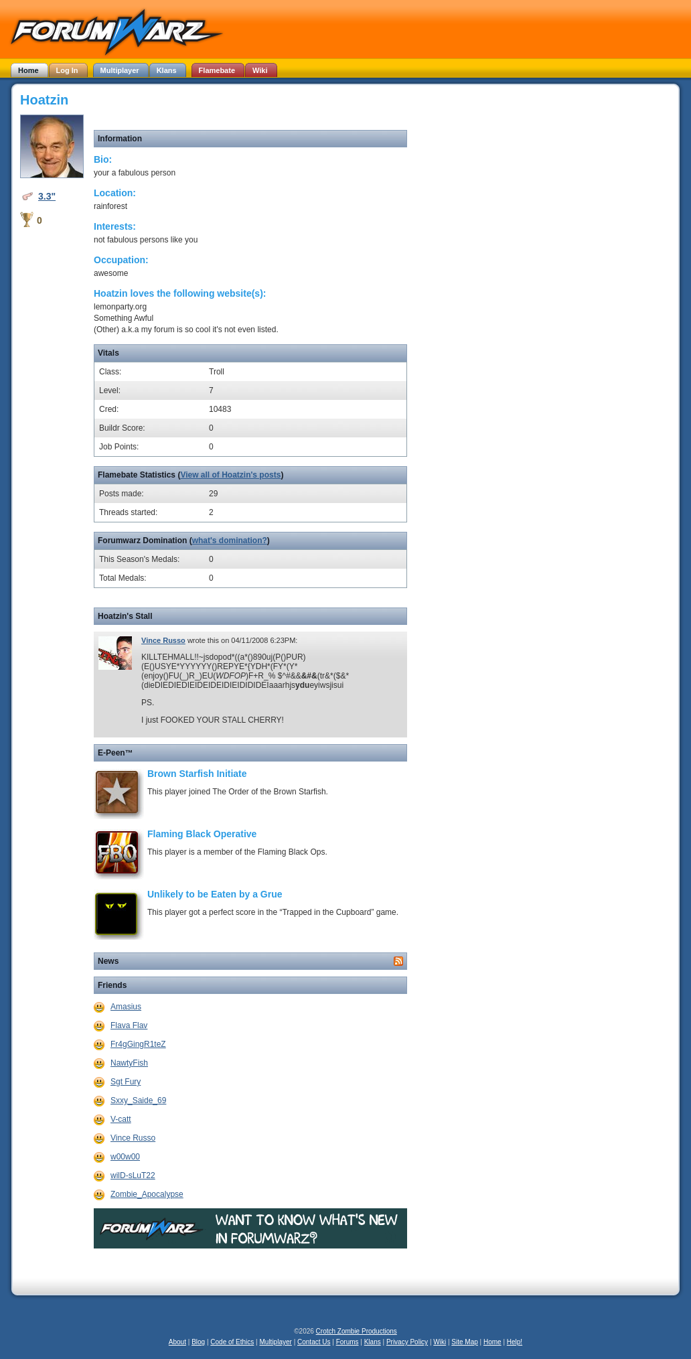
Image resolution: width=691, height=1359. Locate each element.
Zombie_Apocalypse (146, 1194)
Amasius (125, 1006)
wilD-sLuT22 (132, 1175)
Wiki (439, 1342)
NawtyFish (129, 1063)
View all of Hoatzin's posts (230, 475)
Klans (372, 1342)
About (177, 1342)
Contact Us (313, 1342)
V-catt (120, 1119)
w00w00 (125, 1156)
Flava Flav (128, 1025)
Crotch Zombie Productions (356, 1331)
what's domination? (229, 540)
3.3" (47, 196)
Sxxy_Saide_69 (138, 1100)
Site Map (464, 1342)
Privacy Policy (407, 1342)
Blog (198, 1342)
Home (492, 1342)
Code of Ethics (232, 1342)
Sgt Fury (125, 1081)
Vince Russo (163, 640)
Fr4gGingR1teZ (138, 1044)
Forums (347, 1342)
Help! (514, 1342)
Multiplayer (276, 1342)
